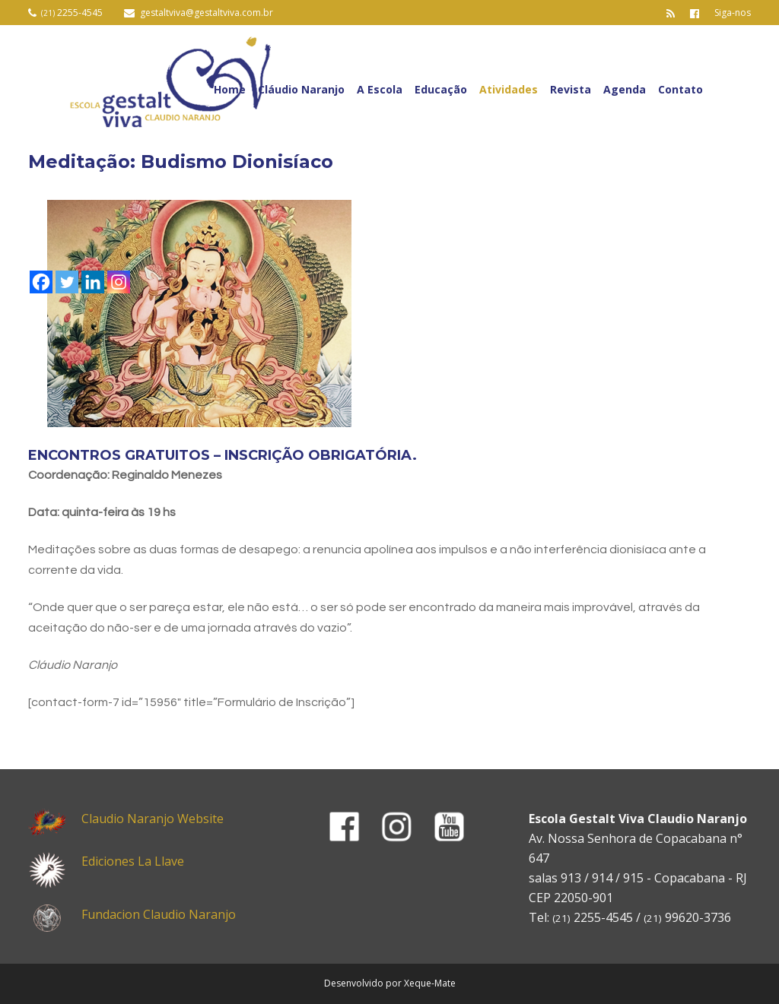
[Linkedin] (92, 282)
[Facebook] (41, 282)
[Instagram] (118, 282)
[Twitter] (67, 282)
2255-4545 (72, 12)
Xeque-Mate (430, 983)
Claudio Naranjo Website (152, 818)
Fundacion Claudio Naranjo (158, 914)
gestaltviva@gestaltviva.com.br (206, 12)
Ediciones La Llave (132, 861)
